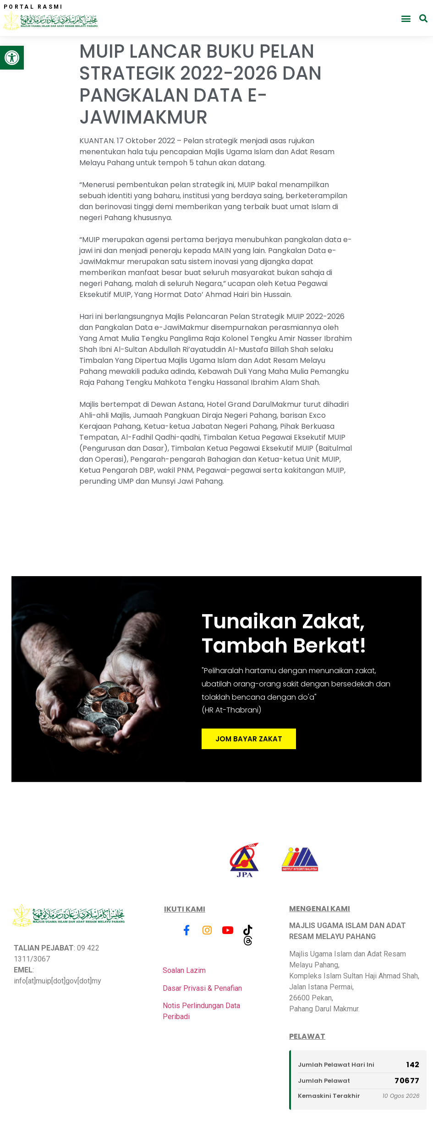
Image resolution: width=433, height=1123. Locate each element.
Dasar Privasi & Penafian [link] (202, 988)
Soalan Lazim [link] (184, 970)
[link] (12, 58)
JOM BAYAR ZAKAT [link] (248, 739)
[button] (405, 18)
